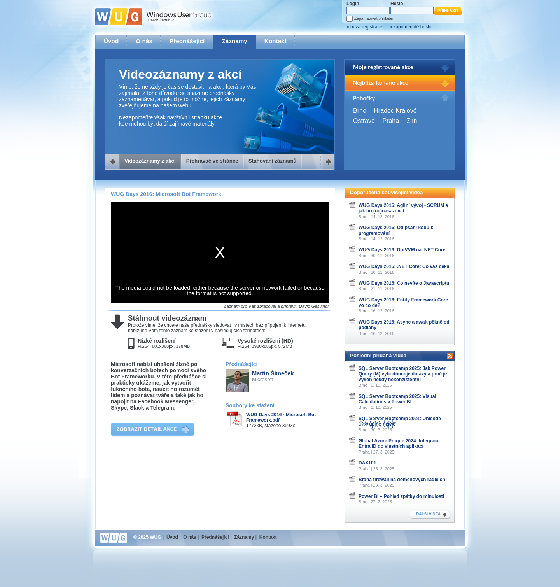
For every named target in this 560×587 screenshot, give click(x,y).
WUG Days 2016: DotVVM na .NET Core (402, 249)
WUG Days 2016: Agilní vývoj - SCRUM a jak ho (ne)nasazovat (403, 208)
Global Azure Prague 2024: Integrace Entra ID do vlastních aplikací (399, 443)
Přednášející (187, 41)
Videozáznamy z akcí (150, 161)
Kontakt (275, 41)
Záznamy (234, 41)
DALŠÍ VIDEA (428, 514)
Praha (390, 120)
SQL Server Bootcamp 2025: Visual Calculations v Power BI (397, 399)
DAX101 (367, 463)
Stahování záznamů (272, 161)
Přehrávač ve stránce (212, 161)
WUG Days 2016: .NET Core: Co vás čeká (404, 266)
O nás (144, 41)
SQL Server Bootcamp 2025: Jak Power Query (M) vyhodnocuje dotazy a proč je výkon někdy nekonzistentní (403, 374)
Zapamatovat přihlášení (375, 18)
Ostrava (364, 120)
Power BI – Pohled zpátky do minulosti (401, 496)
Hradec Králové (395, 110)
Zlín (412, 120)
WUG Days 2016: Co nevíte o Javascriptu (404, 283)
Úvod (111, 41)
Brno (359, 110)
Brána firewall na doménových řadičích (402, 479)
